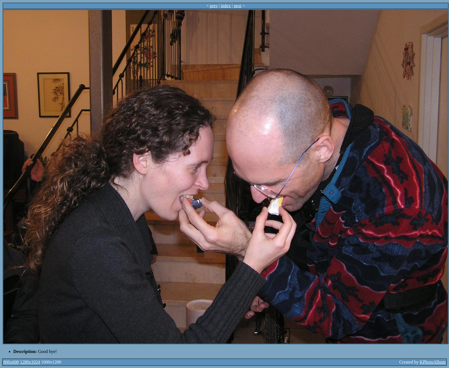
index (226, 5)
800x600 (11, 362)
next (237, 5)
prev (214, 5)
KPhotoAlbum (433, 362)
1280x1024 (30, 362)
